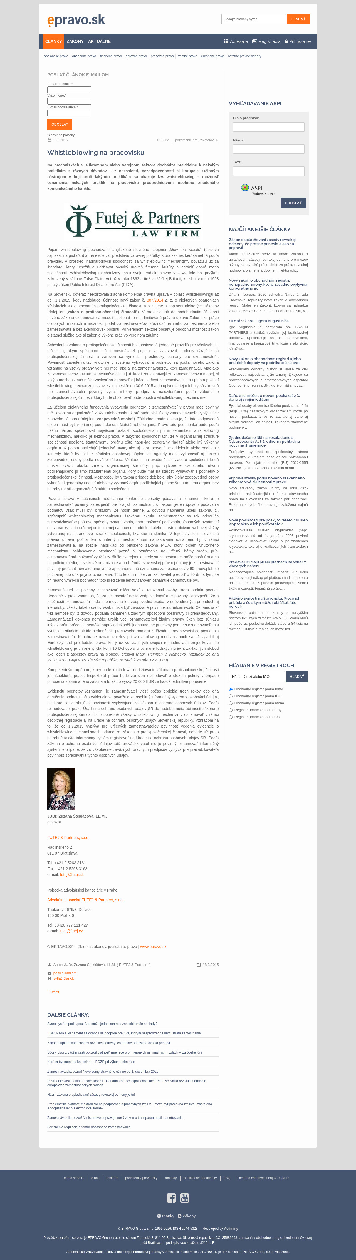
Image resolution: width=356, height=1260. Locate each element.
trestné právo (187, 56)
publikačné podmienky (200, 1178)
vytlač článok (63, 978)
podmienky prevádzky (141, 1178)
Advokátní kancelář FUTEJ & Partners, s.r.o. (85, 900)
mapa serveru (74, 1178)
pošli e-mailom (65, 973)
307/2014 (155, 300)
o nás (95, 1178)
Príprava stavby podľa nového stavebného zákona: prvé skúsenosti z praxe (267, 480)
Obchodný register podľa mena (256, 703)
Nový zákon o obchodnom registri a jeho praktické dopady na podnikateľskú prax (265, 361)
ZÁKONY (75, 41)
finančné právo (111, 56)
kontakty (170, 1178)
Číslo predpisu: (246, 118)
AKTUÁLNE (99, 41)
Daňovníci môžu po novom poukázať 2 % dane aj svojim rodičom (264, 398)
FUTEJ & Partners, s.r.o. (68, 837)
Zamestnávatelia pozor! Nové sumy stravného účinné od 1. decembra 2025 (103, 1072)
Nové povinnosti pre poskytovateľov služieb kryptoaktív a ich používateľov (268, 522)
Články (168, 1216)
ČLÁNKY (53, 41)
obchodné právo (84, 56)
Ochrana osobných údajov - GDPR (263, 1178)
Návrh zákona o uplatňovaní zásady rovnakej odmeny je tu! (91, 1095)
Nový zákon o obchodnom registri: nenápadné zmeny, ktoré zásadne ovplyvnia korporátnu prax (268, 284)
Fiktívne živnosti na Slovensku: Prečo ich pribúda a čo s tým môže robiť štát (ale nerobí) (264, 602)
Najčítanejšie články (260, 229)
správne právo (136, 56)
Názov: (239, 140)
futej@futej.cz (71, 931)
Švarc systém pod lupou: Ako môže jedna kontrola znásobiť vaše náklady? (102, 1024)
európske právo (212, 56)
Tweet (54, 992)
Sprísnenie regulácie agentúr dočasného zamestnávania (89, 1127)
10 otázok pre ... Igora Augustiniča (259, 321)
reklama (112, 1178)
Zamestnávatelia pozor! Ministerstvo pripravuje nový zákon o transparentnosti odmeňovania (115, 1118)
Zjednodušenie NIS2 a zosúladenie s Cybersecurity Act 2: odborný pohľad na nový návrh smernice (264, 441)
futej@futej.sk (72, 874)
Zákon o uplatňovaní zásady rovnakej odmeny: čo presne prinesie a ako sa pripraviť (109, 1043)
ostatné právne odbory (244, 56)
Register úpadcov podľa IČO (254, 717)
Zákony (189, 1216)
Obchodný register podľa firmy (256, 689)
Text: (237, 162)
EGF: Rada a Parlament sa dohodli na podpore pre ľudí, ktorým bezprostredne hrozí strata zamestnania (124, 1033)
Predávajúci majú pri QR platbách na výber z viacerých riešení (267, 564)
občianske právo (56, 56)
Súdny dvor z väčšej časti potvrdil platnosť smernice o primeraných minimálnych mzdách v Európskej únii (125, 1052)
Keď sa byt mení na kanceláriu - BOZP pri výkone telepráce (91, 1062)
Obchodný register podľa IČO (255, 696)
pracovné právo (162, 56)
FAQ (227, 1178)
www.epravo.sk (153, 946)
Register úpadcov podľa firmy (255, 710)
